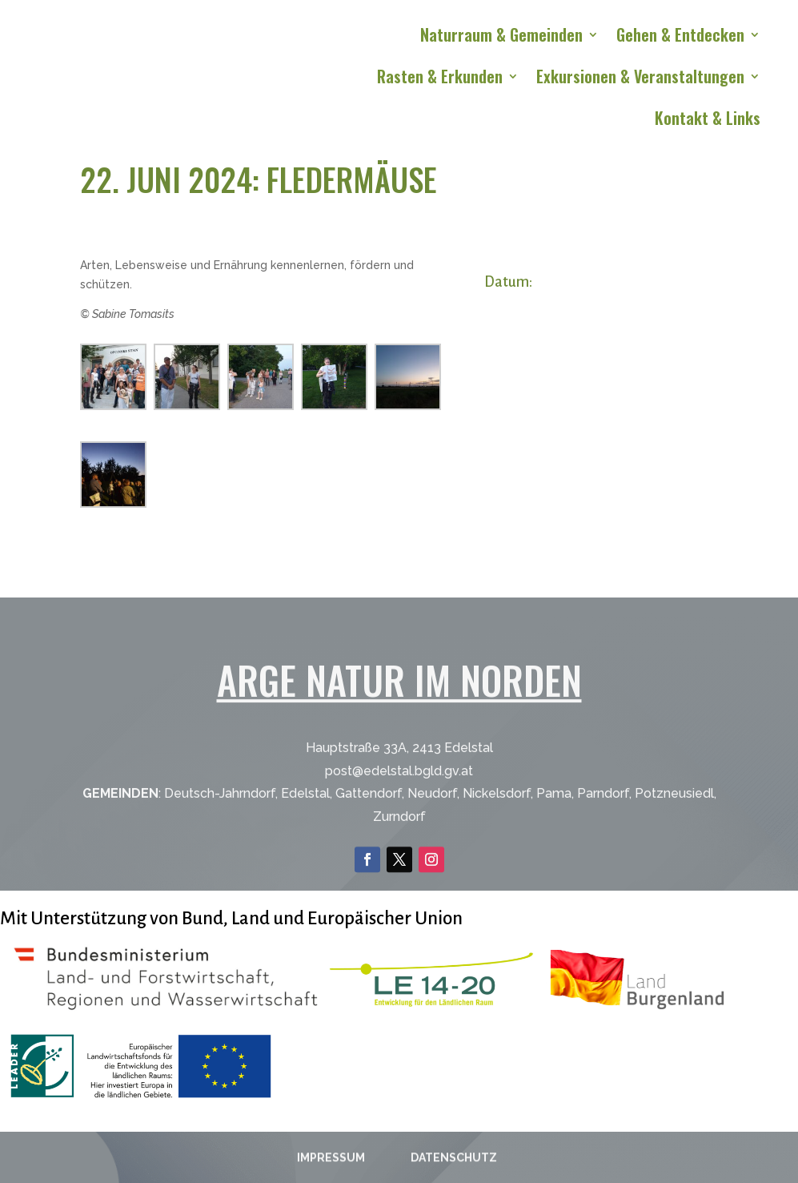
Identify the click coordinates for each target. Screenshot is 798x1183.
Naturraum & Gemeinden (501, 37)
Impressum (331, 1162)
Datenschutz (454, 1162)
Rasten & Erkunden (440, 79)
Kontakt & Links (707, 121)
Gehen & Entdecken (680, 37)
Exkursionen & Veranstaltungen (640, 79)
